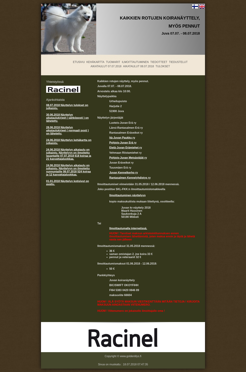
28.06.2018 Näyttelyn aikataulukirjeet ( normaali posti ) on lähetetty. (67, 130)
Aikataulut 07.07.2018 (106, 66)
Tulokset (162, 66)
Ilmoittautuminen (135, 62)
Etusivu (79, 62)
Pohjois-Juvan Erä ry (122, 142)
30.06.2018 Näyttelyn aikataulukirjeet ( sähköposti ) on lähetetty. (67, 117)
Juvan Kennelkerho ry (123, 172)
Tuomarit (113, 62)
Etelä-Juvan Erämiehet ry (125, 147)
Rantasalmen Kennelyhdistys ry (130, 177)
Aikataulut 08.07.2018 (138, 66)
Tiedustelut (178, 62)
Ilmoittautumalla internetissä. (128, 228)
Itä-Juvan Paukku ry (122, 137)
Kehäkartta (95, 62)
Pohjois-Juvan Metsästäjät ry (128, 157)
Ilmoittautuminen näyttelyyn (127, 195)
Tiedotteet (158, 62)
